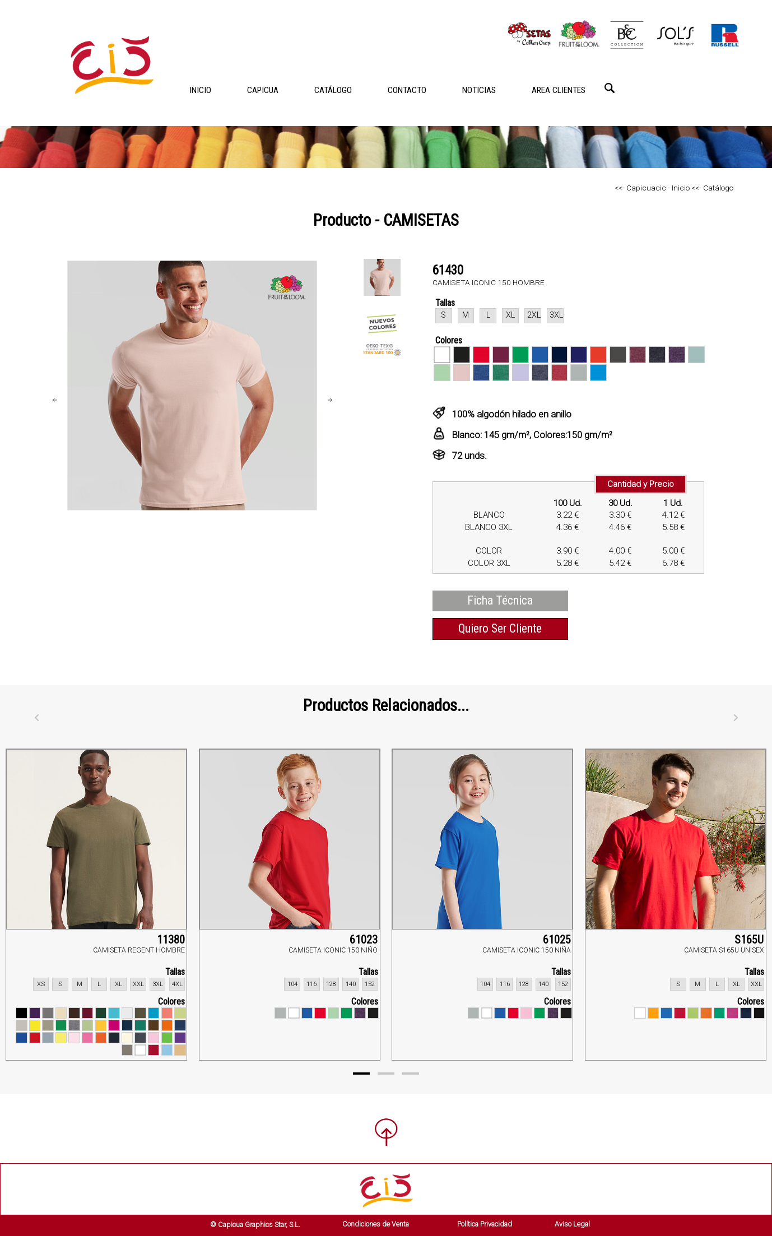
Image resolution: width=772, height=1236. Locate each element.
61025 (557, 939)
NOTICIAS (479, 90)
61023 (364, 939)
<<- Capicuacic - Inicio (652, 187)
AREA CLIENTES (558, 90)
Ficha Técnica (500, 600)
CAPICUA (262, 90)
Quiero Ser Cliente (500, 628)
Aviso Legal (572, 1224)
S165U (749, 939)
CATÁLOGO (333, 90)
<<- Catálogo (711, 187)
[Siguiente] (735, 717)
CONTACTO (407, 90)
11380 (171, 939)
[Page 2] (386, 1073)
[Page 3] (410, 1073)
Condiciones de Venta (375, 1224)
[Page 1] (361, 1073)
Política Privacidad (484, 1224)
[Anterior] (36, 717)
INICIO (200, 90)
